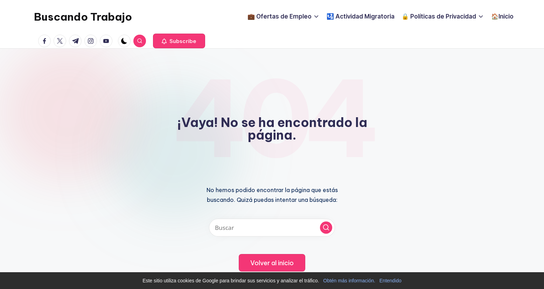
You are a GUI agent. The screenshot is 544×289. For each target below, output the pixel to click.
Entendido (390, 280)
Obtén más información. (349, 280)
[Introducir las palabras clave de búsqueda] (272, 228)
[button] (179, 41)
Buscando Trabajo (83, 16)
